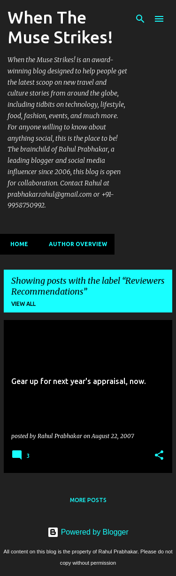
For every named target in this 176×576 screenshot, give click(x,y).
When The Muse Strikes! (60, 27)
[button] (159, 455)
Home (16, 244)
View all (23, 304)
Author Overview (75, 244)
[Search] (140, 19)
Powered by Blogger (88, 532)
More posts (88, 500)
